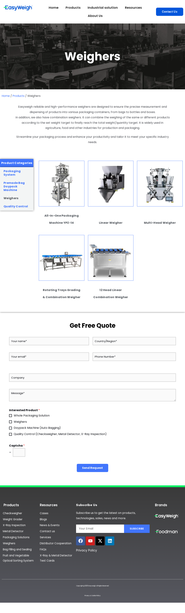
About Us (95, 16)
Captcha (17, 446)
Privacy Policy (86, 550)
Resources (133, 7)
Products (73, 7)
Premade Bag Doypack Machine (14, 186)
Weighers (11, 198)
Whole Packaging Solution (32, 415)
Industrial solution (103, 7)
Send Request (92, 468)
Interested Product (24, 410)
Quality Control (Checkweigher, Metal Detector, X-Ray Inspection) (60, 434)
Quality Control (16, 206)
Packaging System (12, 173)
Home (53, 7)
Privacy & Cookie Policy (93, 602)
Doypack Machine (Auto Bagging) (37, 428)
